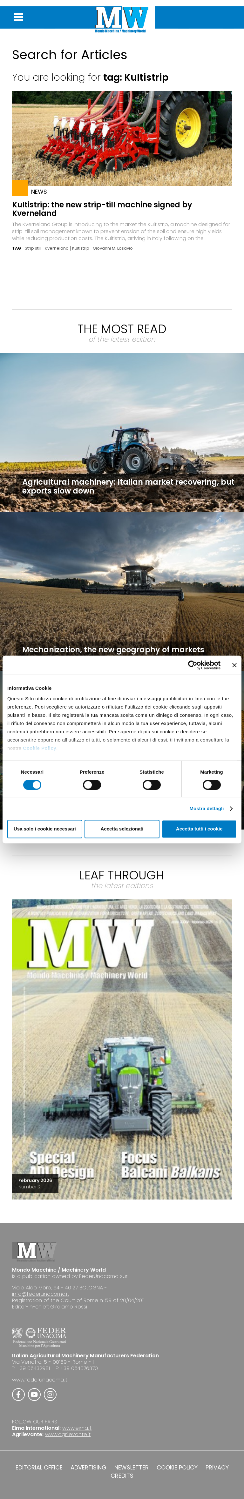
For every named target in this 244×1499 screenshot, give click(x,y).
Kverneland (57, 248)
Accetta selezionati (121, 829)
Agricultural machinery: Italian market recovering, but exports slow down (128, 486)
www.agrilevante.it (68, 1434)
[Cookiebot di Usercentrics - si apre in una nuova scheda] (192, 665)
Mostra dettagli (206, 808)
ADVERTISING (88, 1467)
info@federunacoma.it (40, 1294)
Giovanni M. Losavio (113, 248)
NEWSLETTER (131, 1467)
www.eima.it (77, 1428)
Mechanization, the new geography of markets (113, 649)
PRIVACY (217, 1467)
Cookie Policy (39, 748)
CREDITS (122, 1475)
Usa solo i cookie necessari (45, 829)
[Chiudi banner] (234, 665)
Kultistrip (80, 248)
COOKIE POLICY (177, 1467)
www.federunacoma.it (39, 1379)
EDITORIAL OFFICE (39, 1467)
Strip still (33, 248)
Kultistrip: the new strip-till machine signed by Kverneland (102, 208)
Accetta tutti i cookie (199, 829)
